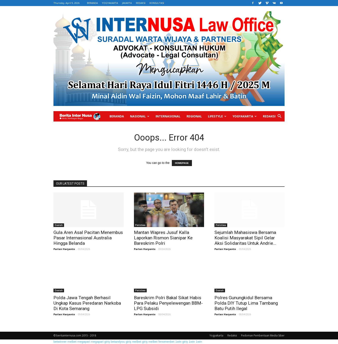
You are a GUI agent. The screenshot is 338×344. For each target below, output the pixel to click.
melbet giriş (140, 341)
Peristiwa (140, 225)
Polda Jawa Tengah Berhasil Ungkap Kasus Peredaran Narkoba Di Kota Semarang (87, 303)
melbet (72, 341)
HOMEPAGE (182, 163)
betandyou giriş (121, 341)
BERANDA (92, 3)
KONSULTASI (157, 3)
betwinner (60, 341)
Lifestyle (217, 116)
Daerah (59, 225)
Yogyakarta (245, 116)
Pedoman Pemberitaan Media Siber (263, 335)
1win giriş (181, 341)
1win (192, 341)
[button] (279, 117)
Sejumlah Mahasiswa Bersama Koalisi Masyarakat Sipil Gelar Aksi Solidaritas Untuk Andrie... (245, 238)
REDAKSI (140, 3)
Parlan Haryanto (64, 249)
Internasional (168, 116)
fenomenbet (166, 341)
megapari (83, 341)
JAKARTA (127, 3)
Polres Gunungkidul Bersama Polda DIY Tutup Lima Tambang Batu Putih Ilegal (246, 303)
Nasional (139, 116)
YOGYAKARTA (110, 3)
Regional (194, 116)
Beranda (116, 116)
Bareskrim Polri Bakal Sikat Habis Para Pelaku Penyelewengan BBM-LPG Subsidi (168, 303)
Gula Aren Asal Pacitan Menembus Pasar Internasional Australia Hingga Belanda (88, 238)
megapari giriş (100, 341)
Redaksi (269, 116)
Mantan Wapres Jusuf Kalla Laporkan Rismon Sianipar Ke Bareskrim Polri (163, 238)
